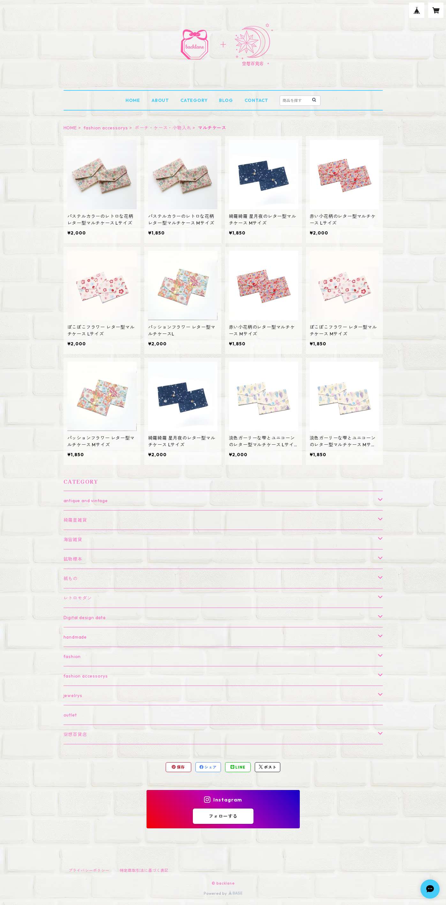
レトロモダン (78, 598)
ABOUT (160, 100)
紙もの (71, 578)
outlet (70, 715)
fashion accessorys (106, 128)
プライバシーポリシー (89, 870)
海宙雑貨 (73, 539)
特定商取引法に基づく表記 (144, 870)
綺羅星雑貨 (75, 520)
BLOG (226, 100)
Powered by (223, 893)
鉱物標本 (73, 559)
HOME (132, 100)
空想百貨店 (75, 734)
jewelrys (73, 695)
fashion (72, 656)
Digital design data (85, 617)
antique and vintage (86, 500)
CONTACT (256, 100)
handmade (75, 637)
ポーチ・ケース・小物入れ (163, 128)
